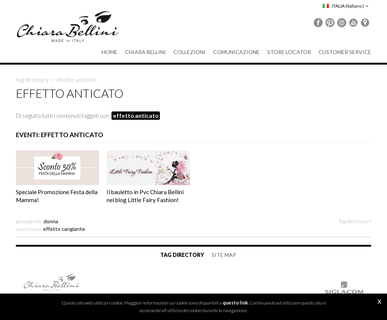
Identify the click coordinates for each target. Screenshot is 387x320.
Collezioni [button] (189, 52)
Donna (50, 221)
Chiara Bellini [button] (145, 52)
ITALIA (345, 6)
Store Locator (289, 52)
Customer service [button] (345, 52)
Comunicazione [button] (236, 52)
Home (110, 52)
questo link (235, 303)
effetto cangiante (64, 229)
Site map (224, 255)
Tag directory (32, 79)
